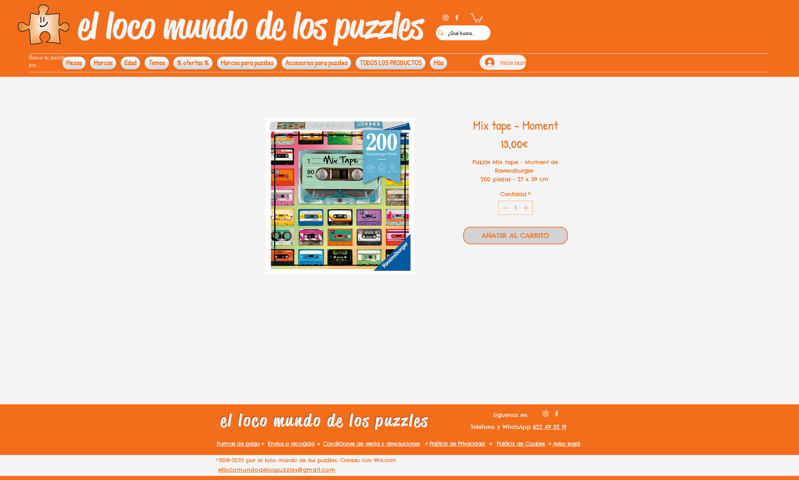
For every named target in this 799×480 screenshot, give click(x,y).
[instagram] (445, 17)
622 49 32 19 (549, 426)
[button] (477, 18)
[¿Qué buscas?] (461, 32)
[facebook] (457, 17)
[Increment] (526, 208)
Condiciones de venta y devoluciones (371, 443)
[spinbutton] (515, 208)
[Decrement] (504, 208)
